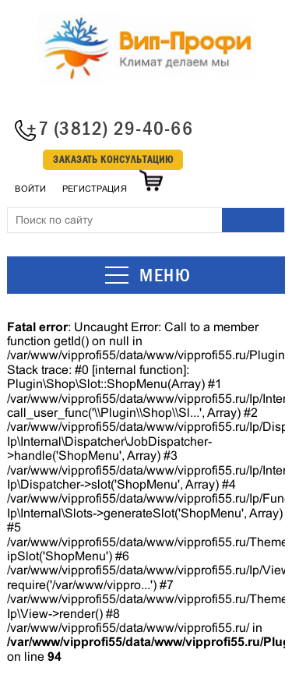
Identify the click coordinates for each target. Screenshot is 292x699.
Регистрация (94, 188)
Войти (30, 188)
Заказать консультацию (113, 159)
